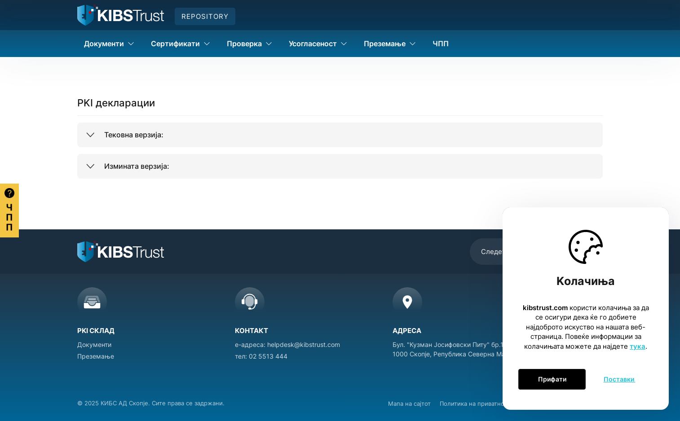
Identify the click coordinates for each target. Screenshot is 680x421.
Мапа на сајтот (409, 403)
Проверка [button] (249, 43)
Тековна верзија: (133, 134)
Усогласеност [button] (318, 43)
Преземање (95, 356)
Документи (94, 344)
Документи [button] (109, 43)
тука (637, 346)
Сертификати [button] (180, 43)
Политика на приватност (475, 403)
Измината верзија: (136, 166)
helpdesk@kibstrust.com (303, 344)
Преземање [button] (390, 43)
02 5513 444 (268, 356)
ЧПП (441, 43)
